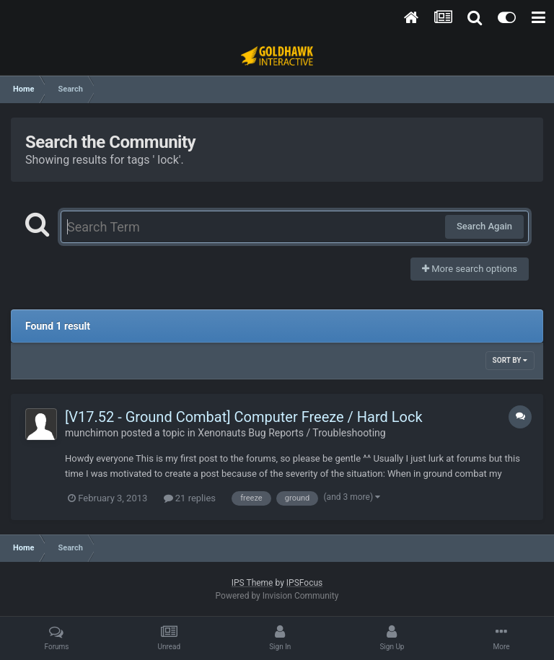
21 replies (190, 498)
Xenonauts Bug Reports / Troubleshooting (291, 433)
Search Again (484, 226)
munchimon (91, 433)
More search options (469, 268)
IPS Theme (252, 583)
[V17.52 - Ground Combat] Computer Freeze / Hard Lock (244, 417)
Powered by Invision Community (277, 596)
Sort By (510, 360)
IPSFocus (304, 583)
